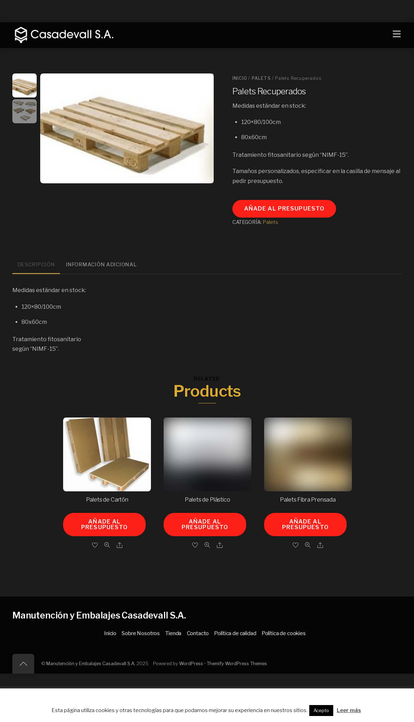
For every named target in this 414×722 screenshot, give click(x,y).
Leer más (349, 710)
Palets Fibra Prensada (308, 499)
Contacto (198, 633)
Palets (261, 78)
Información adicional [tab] (101, 264)
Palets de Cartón (107, 499)
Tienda (173, 633)
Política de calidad (235, 633)
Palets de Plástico (207, 499)
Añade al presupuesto (284, 208)
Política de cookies (284, 633)
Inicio (239, 78)
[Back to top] (23, 664)
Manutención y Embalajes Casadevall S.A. (90, 663)
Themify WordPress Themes (237, 663)
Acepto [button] (321, 710)
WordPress (191, 663)
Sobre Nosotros (141, 633)
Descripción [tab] (36, 264)
